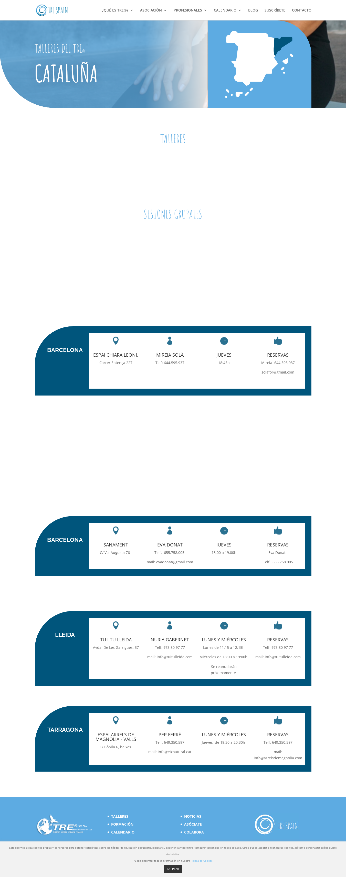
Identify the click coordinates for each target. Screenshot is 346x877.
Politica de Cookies (202, 860)
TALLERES (119, 816)
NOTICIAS (192, 816)
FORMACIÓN (122, 824)
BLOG (253, 10)
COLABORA (194, 832)
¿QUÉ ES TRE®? (115, 10)
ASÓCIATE (193, 824)
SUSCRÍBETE (275, 10)
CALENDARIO (225, 10)
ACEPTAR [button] (173, 869)
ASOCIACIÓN (151, 10)
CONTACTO (301, 10)
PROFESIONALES (188, 10)
